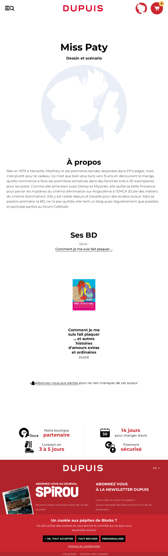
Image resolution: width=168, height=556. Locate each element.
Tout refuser (87, 538)
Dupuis (84, 8)
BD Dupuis (11, 21)
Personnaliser (113, 538)
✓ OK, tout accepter (58, 538)
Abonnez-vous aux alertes (57, 388)
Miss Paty (27, 21)
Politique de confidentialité (84, 546)
